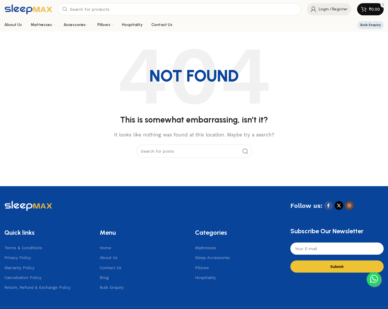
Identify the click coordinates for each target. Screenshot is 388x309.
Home (105, 247)
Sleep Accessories (212, 257)
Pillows (202, 267)
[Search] (179, 9)
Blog (104, 277)
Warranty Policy (19, 267)
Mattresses (205, 247)
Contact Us (110, 267)
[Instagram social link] (349, 205)
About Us (109, 257)
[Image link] (28, 205)
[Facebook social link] (328, 205)
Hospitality (205, 277)
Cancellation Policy (22, 277)
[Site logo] (28, 9)
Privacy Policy (17, 257)
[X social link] (339, 205)
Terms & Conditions (23, 247)
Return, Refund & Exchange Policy (37, 287)
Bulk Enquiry (370, 25)
